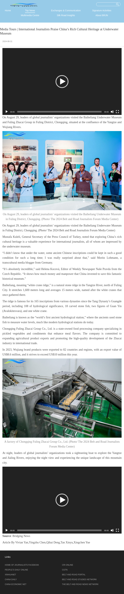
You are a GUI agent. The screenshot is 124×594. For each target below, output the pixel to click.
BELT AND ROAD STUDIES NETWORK (79, 579)
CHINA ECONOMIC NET (15, 584)
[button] (62, 81)
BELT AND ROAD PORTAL (73, 575)
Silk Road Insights (66, 15)
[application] (62, 81)
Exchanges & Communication (66, 10)
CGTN (64, 570)
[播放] (6, 111)
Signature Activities (101, 10)
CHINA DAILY (11, 579)
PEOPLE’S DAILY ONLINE (16, 570)
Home (8, 10)
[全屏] (117, 111)
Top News (30, 10)
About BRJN (102, 15)
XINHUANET (10, 575)
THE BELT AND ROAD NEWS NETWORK (80, 584)
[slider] (59, 112)
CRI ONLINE (67, 565)
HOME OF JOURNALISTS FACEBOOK (22, 565)
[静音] (112, 111)
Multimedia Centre (30, 15)
